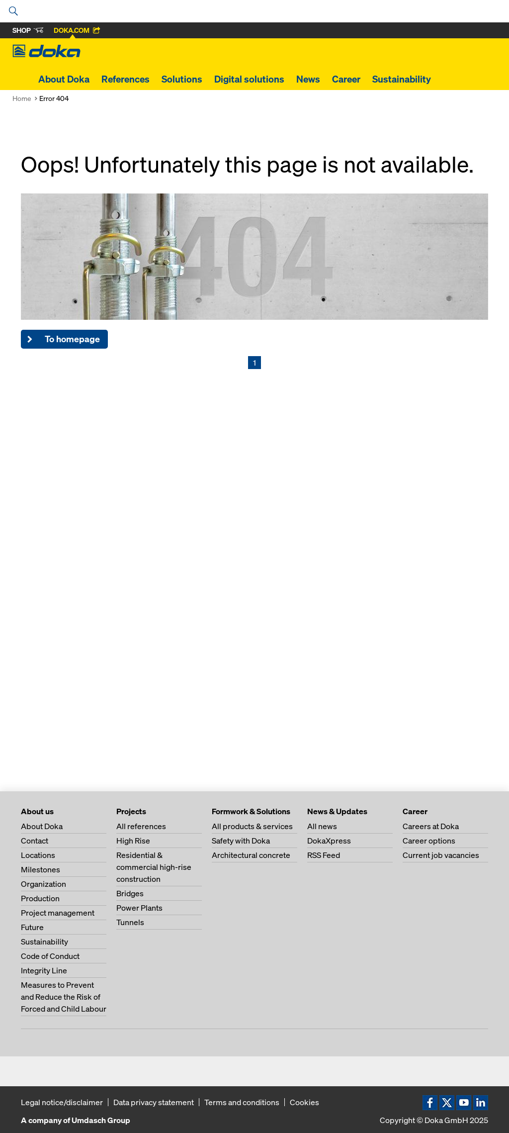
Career (346, 79)
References (125, 79)
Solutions (182, 79)
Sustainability (401, 79)
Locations (38, 855)
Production (40, 898)
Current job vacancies (441, 855)
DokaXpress (329, 840)
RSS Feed (323, 855)
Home (21, 98)
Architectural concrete (251, 855)
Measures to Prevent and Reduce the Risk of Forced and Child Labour (63, 996)
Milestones (40, 869)
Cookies (304, 1102)
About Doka (63, 79)
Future (32, 927)
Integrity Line (44, 970)
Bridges (130, 893)
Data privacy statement (153, 1102)
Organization (43, 883)
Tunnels (130, 922)
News (308, 79)
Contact (34, 840)
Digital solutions (249, 79)
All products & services (252, 826)
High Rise (133, 840)
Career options (429, 840)
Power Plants (139, 907)
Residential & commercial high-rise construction (153, 867)
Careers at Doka (431, 826)
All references (141, 826)
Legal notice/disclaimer (62, 1102)
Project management (57, 912)
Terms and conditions (241, 1102)
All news (322, 826)
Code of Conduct (50, 955)
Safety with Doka (241, 840)
